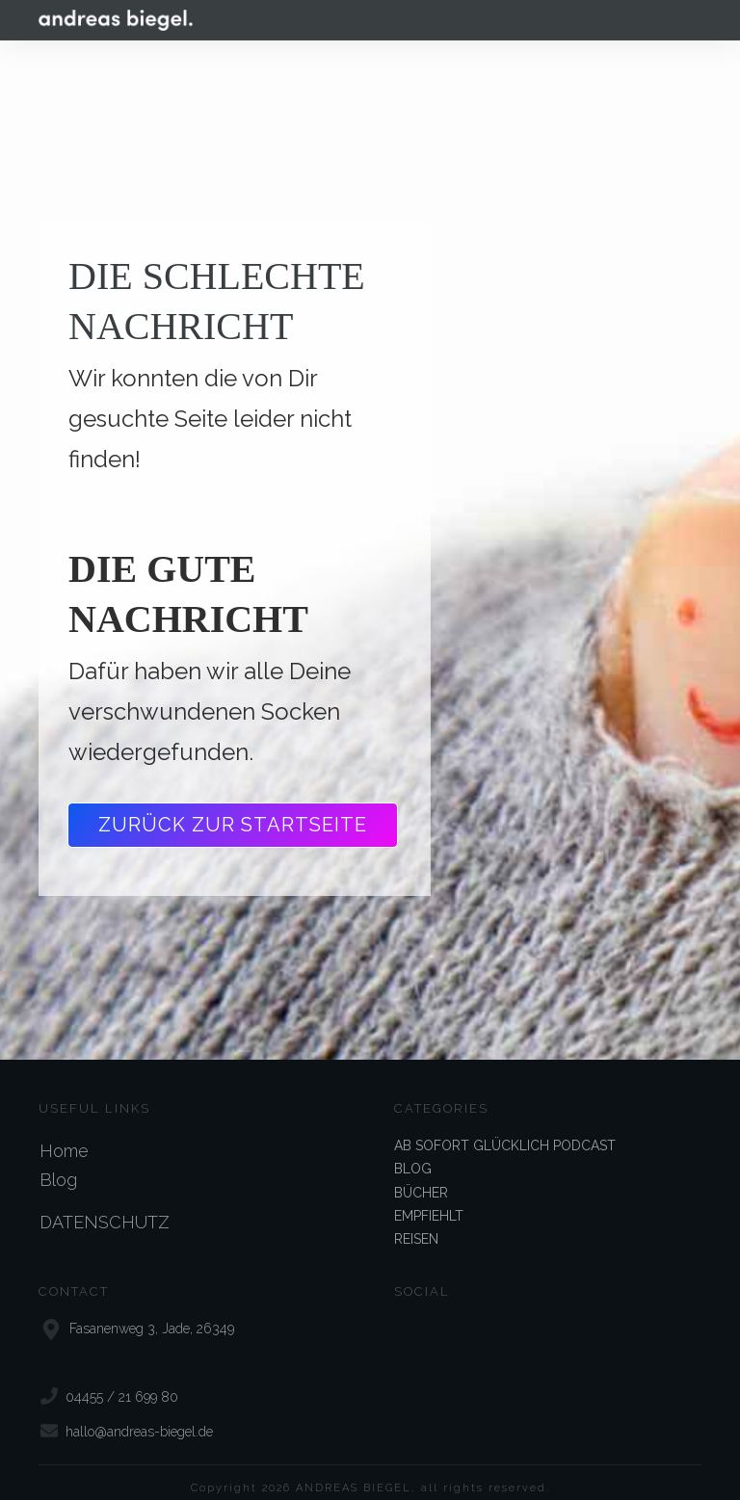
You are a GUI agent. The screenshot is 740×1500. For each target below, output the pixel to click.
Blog (58, 1162)
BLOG (413, 1151)
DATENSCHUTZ (105, 1205)
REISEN (416, 1221)
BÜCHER (421, 1174)
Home (64, 1133)
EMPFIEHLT (428, 1198)
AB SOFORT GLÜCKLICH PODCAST (505, 1128)
